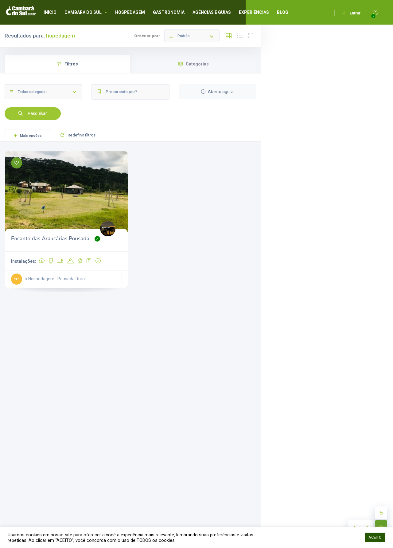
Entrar (351, 13)
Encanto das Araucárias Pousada (50, 238)
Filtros (67, 63)
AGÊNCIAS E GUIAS (212, 12)
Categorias (193, 63)
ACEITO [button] (375, 537)
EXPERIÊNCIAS (254, 12)
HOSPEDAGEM (130, 12)
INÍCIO (50, 12)
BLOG (282, 12)
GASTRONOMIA (169, 12)
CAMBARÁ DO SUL (85, 12)
